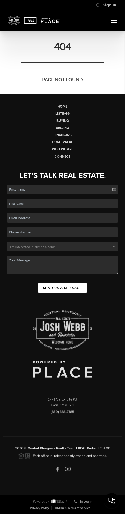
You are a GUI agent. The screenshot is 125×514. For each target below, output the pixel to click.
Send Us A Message (62, 288)
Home (62, 106)
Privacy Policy (39, 508)
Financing (63, 135)
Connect (62, 157)
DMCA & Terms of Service (72, 508)
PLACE (105, 449)
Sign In (106, 5)
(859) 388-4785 (62, 413)
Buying (62, 121)
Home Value (62, 142)
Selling (62, 128)
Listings (62, 114)
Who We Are (62, 149)
